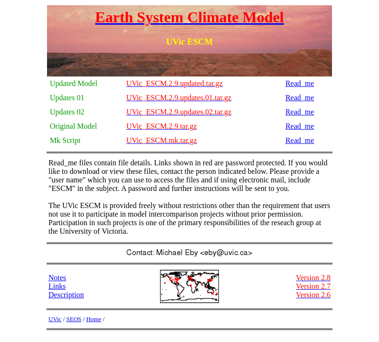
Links (57, 286)
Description (66, 295)
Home (93, 319)
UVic (54, 319)
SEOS (74, 319)
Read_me (299, 83)
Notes (57, 278)
